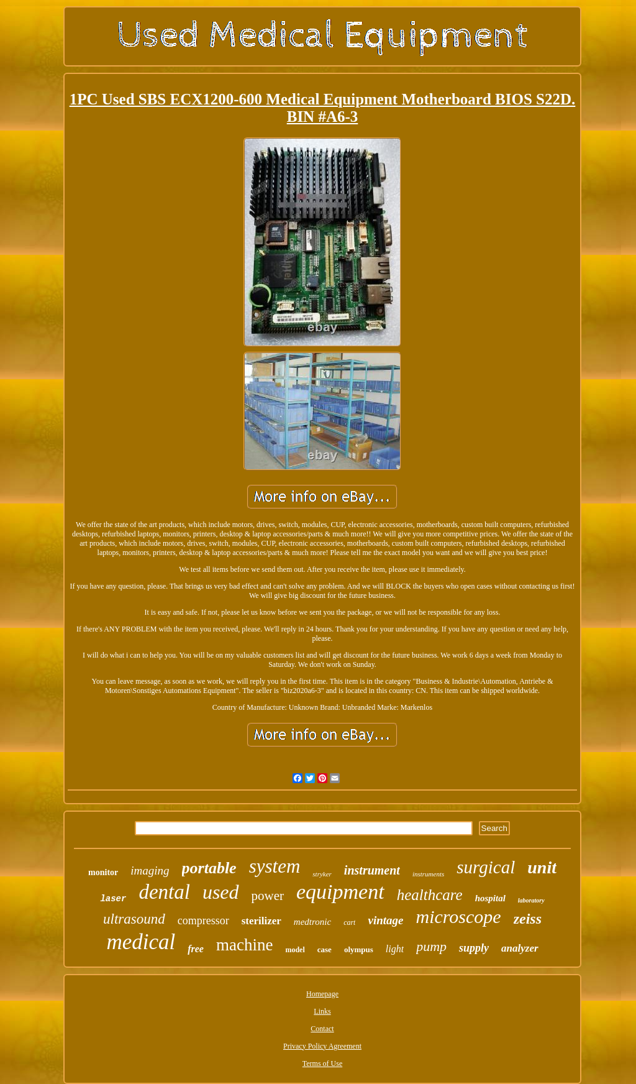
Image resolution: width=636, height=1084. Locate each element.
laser (113, 899)
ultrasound (134, 919)
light (395, 949)
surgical (486, 867)
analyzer (519, 948)
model (294, 949)
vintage (385, 920)
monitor (103, 872)
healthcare (430, 894)
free (196, 949)
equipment (340, 891)
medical (140, 942)
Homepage (322, 994)
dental (164, 892)
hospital (490, 898)
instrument (372, 870)
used (220, 892)
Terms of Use (322, 1063)
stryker (322, 874)
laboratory (531, 900)
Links (322, 1011)
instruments (428, 874)
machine (244, 944)
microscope (458, 916)
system (275, 866)
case (324, 949)
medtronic (312, 922)
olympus (358, 949)
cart (349, 922)
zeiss (528, 919)
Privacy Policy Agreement (322, 1046)
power (268, 895)
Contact (322, 1028)
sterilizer (261, 921)
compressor (203, 920)
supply (474, 948)
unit (541, 867)
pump (431, 946)
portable (209, 868)
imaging (149, 870)
